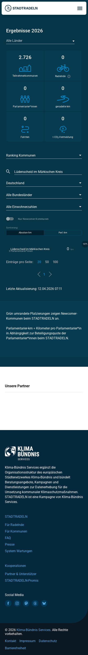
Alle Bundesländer (19, 195)
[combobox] (40, 41)
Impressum (27, 641)
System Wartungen (18, 551)
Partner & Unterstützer (20, 574)
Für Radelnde (14, 525)
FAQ (8, 538)
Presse (9, 544)
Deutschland (15, 183)
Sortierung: (12, 227)
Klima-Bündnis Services (33, 630)
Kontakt (10, 641)
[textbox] (40, 40)
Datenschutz (48, 641)
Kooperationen (15, 566)
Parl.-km (63, 232)
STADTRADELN (16, 517)
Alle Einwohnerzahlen (21, 207)
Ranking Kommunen (21, 155)
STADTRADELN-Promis (21, 580)
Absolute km (25, 232)
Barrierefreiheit (15, 648)
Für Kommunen (16, 531)
